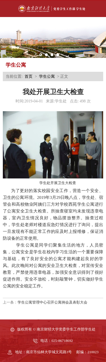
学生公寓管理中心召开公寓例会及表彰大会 (52, 302)
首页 (29, 76)
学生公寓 (47, 76)
